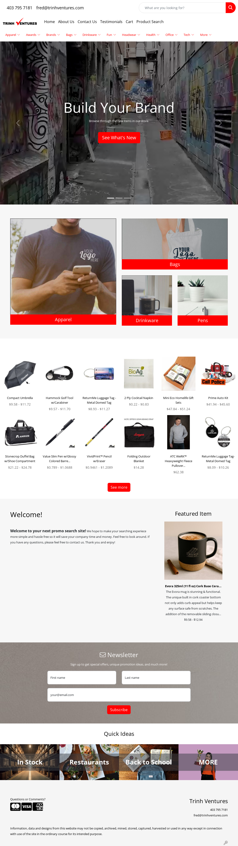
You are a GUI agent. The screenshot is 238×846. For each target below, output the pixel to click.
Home (49, 21)
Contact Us (87, 21)
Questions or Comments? (28, 799)
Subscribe (119, 709)
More (206, 35)
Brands (53, 35)
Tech (189, 35)
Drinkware (92, 35)
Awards (33, 35)
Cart (129, 21)
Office (171, 35)
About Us (66, 21)
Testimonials (111, 21)
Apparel (12, 35)
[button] (18, 123)
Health (152, 35)
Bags (71, 35)
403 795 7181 (19, 7)
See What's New (119, 137)
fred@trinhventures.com (60, 7)
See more (119, 487)
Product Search (150, 21)
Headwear (131, 35)
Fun (111, 35)
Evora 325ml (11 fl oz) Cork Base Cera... (193, 586)
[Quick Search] (182, 7)
